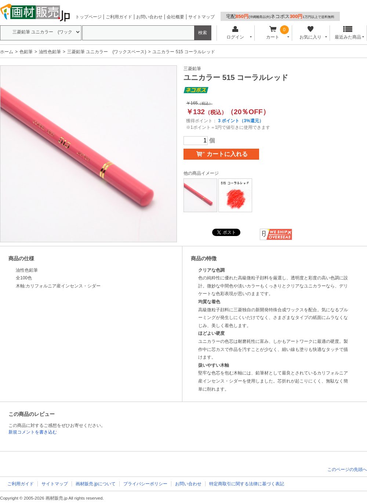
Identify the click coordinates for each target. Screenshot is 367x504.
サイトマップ (201, 16)
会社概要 (175, 16)
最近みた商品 (348, 33)
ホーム (6, 51)
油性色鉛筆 (50, 51)
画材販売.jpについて (96, 483)
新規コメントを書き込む (32, 432)
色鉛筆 (26, 51)
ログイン (235, 33)
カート (273, 33)
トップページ (88, 16)
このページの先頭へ (347, 469)
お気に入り (310, 33)
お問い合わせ (149, 16)
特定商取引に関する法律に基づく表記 (246, 483)
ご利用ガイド (119, 16)
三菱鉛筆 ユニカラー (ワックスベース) (106, 51)
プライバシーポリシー (145, 483)
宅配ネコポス (280, 16)
